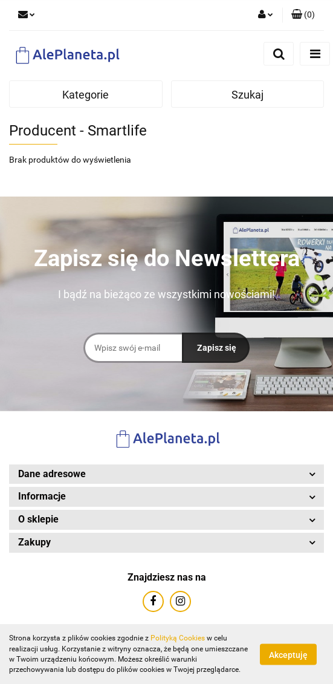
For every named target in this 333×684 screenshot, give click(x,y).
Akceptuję (288, 654)
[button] (303, 15)
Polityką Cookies (177, 638)
